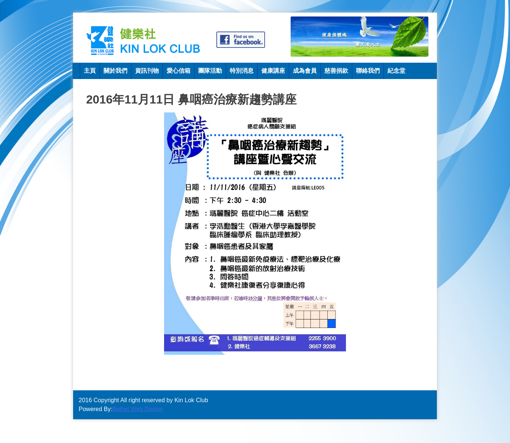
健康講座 (273, 71)
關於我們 (115, 71)
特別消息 (242, 71)
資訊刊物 (147, 71)
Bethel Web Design (137, 409)
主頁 (90, 71)
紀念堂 (396, 71)
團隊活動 (210, 71)
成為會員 (305, 71)
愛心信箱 (178, 71)
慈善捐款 (336, 71)
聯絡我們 (368, 71)
